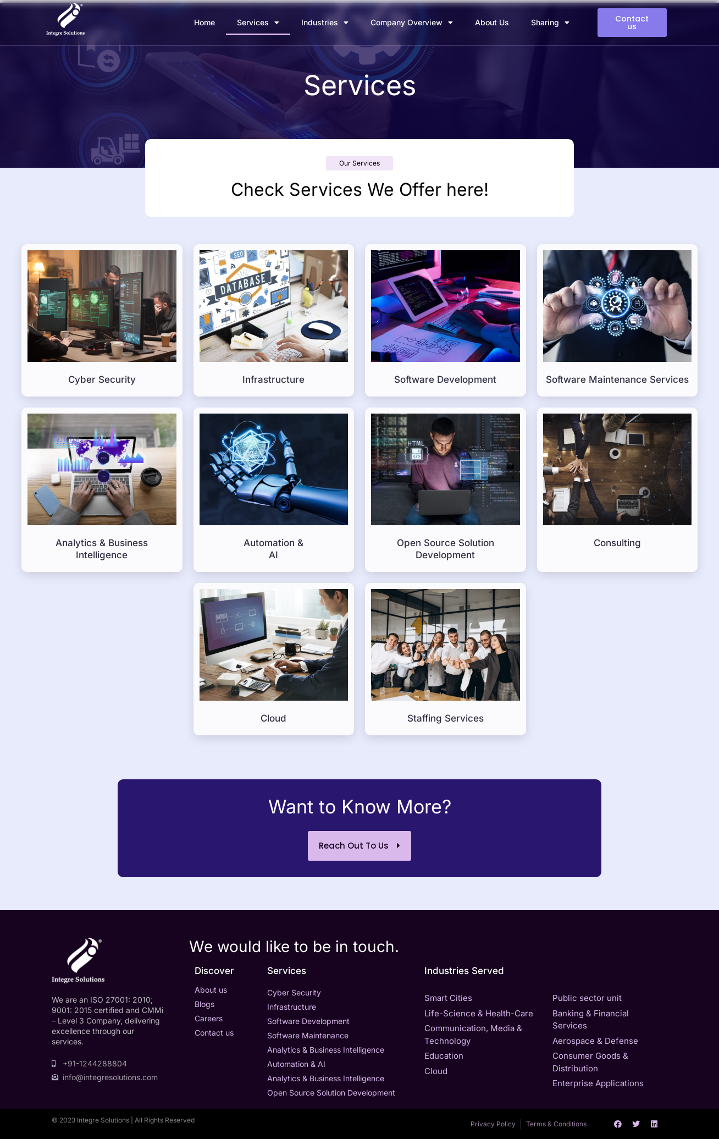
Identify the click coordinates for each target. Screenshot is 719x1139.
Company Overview (411, 22)
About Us (492, 22)
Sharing (550, 22)
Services (258, 22)
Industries (325, 22)
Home (204, 22)
